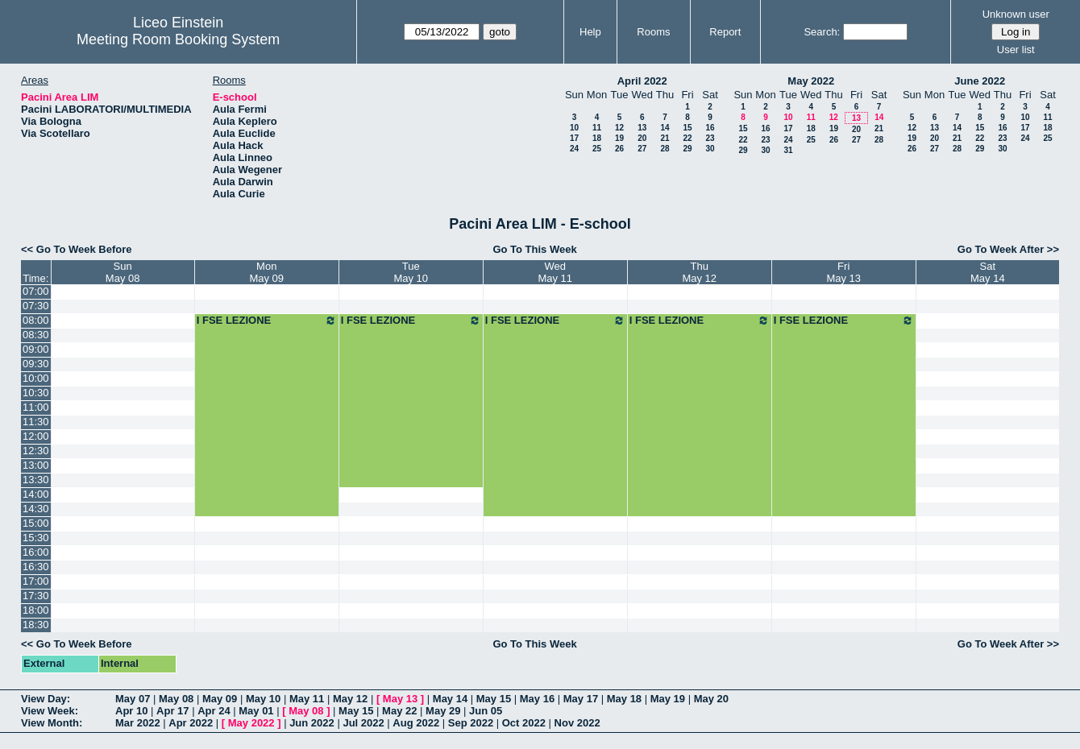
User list (1016, 49)
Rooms (653, 32)
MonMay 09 (266, 272)
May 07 (132, 699)
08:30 (36, 335)
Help (590, 32)
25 (596, 148)
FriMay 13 (843, 272)
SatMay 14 (987, 272)
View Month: (51, 723)
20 (642, 138)
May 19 (667, 699)
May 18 (624, 699)
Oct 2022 (524, 723)
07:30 (36, 306)
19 (619, 138)
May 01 (256, 711)
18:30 (36, 625)
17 (574, 138)
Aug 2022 (416, 723)
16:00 (36, 552)
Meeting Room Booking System (178, 39)
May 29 (443, 711)
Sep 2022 (470, 723)
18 (596, 138)
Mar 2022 (137, 723)
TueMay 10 (410, 272)
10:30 (36, 393)
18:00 (36, 610)
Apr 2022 (190, 723)
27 (642, 148)
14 (664, 127)
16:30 (36, 567)
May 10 (263, 699)
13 (642, 127)
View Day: (45, 699)
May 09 (219, 699)
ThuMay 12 (699, 272)
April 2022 (642, 81)
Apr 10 (131, 711)
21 (664, 138)
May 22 (399, 711)
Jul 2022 (363, 723)
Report (725, 32)
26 (619, 148)
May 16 (537, 699)
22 (687, 138)
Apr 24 (213, 711)
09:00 (36, 349)
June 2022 (979, 81)
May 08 (176, 699)
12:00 (36, 436)
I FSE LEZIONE (267, 320)
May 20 (711, 699)
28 (664, 148)
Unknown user (1015, 14)
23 (709, 138)
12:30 (36, 451)
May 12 (350, 699)
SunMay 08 (123, 272)
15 (687, 127)
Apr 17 (172, 711)
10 (574, 127)
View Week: (49, 711)
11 (596, 127)
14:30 (36, 509)
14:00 (36, 494)
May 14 (450, 699)
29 (687, 148)
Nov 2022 (577, 723)
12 (619, 127)
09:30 (36, 364)
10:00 (36, 378)
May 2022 (810, 81)
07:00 (36, 291)
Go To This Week (534, 249)
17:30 (36, 596)
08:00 (36, 320)
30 (709, 148)
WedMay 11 (555, 272)
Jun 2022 (311, 723)
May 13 (400, 699)
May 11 (306, 699)
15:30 (36, 538)
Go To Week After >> (1008, 249)
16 (709, 127)
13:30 (36, 480)
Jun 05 (485, 711)
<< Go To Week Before (76, 249)
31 (787, 150)
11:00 (36, 407)
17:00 (36, 581)
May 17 (580, 699)
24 (574, 148)
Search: (822, 32)
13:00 (36, 465)
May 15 (493, 699)
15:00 (36, 523)
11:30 (36, 422)
